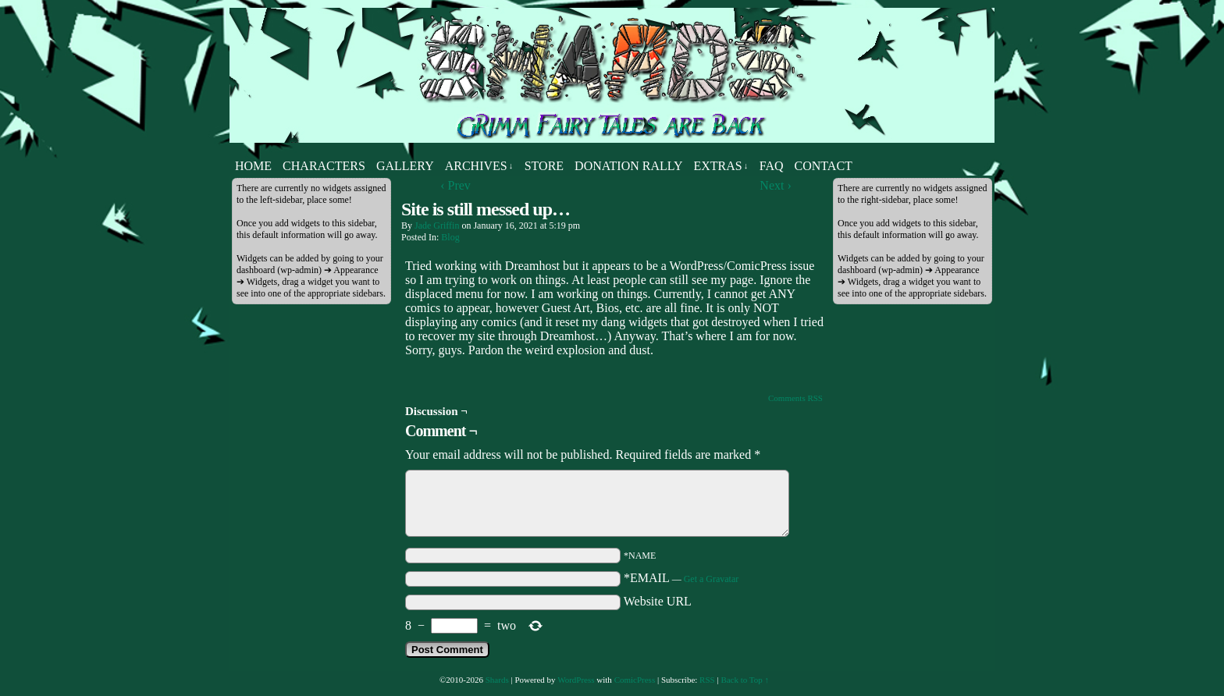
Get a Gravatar (711, 578)
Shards (497, 679)
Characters (324, 165)
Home (253, 165)
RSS (707, 679)
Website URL (658, 601)
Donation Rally (628, 165)
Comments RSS (795, 398)
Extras (720, 166)
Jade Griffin (437, 225)
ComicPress (635, 679)
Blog (450, 237)
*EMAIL (681, 577)
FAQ (772, 165)
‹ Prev (455, 185)
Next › (775, 185)
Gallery (405, 165)
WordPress (575, 679)
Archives (479, 166)
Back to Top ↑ (745, 679)
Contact (823, 165)
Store (544, 165)
